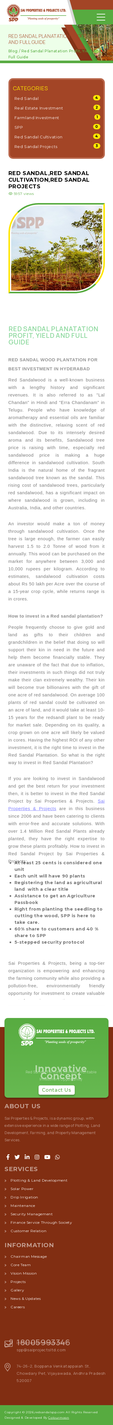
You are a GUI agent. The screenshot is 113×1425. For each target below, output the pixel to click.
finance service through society (41, 1222)
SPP (18, 127)
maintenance (23, 1205)
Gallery (17, 1290)
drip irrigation (24, 1197)
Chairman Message (29, 1256)
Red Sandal (26, 98)
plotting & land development (39, 1180)
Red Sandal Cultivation (38, 136)
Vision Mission (24, 1273)
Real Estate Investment (38, 108)
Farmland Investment (36, 117)
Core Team (21, 1265)
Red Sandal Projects (36, 146)
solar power (22, 1188)
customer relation (28, 1231)
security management (32, 1214)
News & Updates (26, 1298)
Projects (18, 1281)
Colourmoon (58, 1418)
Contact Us (56, 1090)
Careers (18, 1307)
